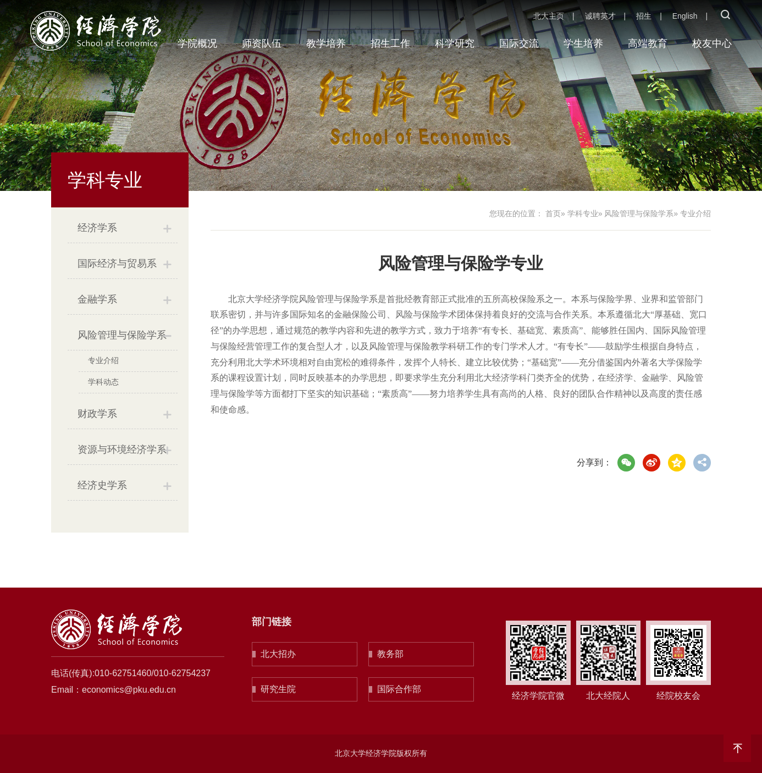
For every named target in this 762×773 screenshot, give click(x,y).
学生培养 (583, 43)
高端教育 (647, 43)
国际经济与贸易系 (117, 263)
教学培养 (326, 43)
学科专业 (582, 213)
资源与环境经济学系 (122, 449)
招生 (643, 16)
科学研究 (454, 43)
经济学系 (97, 227)
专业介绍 (103, 360)
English (685, 16)
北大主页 (548, 16)
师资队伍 (261, 43)
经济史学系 (102, 485)
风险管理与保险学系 (122, 335)
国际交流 (519, 43)
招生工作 (390, 43)
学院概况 (197, 43)
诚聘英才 (600, 16)
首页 (553, 213)
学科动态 (103, 381)
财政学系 (97, 413)
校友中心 (712, 43)
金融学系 (97, 299)
